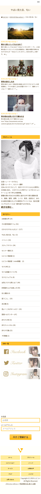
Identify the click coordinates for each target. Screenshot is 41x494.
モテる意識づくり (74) (9, 272)
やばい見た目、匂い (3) (10, 235)
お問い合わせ (10, 479)
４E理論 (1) (5, 336)
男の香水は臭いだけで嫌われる (12, 116)
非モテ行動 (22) (7, 330)
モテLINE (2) (6, 266)
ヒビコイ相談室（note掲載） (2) (13, 261)
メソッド (30, 463)
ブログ (10, 474)
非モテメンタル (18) (9, 325)
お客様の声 (31, 468)
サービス (10, 468)
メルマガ (30, 474)
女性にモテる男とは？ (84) (11, 282)
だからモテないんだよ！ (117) (12, 229)
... (6, 54)
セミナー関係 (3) (7, 250)
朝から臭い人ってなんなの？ (11, 44)
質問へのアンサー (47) (9, 314)
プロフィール (30, 457)
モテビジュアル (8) (8, 277)
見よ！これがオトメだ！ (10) (12, 309)
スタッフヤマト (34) (9, 245)
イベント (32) (6, 240)
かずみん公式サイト (7, 2)
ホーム (10, 457)
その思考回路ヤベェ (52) (10, 224)
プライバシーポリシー (12, 484)
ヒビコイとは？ (10, 463)
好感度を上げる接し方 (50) (11, 288)
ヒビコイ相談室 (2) (8, 256)
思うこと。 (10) (7, 298)
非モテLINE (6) (7, 320)
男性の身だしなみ (7, 81)
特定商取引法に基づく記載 (28, 484)
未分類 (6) (5, 304)
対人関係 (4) (6, 293)
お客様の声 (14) (7, 219)
